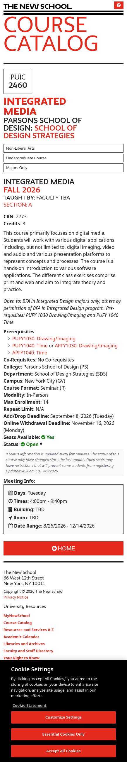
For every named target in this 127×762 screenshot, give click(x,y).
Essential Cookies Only (63, 734)
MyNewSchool (17, 615)
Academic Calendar (21, 636)
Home (63, 548)
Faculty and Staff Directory (28, 650)
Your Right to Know (22, 657)
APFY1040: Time (29, 352)
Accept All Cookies (63, 750)
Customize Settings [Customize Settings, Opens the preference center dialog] (63, 717)
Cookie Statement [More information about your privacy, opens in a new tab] (30, 705)
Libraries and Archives (24, 643)
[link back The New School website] (38, 6)
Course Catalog (51, 33)
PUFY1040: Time (30, 345)
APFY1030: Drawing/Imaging (86, 345)
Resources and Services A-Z (29, 629)
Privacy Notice (16, 597)
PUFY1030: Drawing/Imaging (43, 338)
